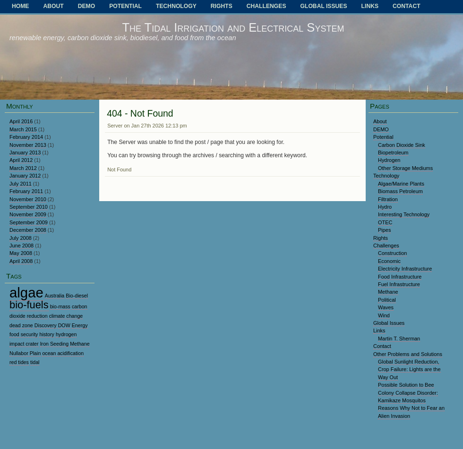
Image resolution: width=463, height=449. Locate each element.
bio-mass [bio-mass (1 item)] (60, 306)
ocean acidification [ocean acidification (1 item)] (63, 353)
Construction (392, 253)
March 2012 (23, 168)
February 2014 (26, 137)
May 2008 (20, 253)
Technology (176, 6)
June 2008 (21, 245)
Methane (388, 292)
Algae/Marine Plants (401, 183)
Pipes (384, 230)
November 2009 (27, 214)
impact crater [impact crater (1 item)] (24, 344)
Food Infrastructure (399, 277)
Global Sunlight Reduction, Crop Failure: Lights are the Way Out (409, 369)
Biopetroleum (393, 152)
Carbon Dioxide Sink (401, 145)
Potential (125, 6)
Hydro (385, 207)
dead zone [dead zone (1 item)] (21, 325)
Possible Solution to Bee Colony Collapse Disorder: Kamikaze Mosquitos (408, 392)
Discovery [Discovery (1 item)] (45, 325)
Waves (386, 307)
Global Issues (323, 6)
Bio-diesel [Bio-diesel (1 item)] (77, 295)
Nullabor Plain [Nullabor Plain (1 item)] (25, 353)
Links (369, 6)
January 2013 (25, 152)
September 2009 (28, 222)
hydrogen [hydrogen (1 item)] (66, 334)
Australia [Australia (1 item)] (54, 295)
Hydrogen (389, 160)
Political (387, 300)
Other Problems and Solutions (407, 354)
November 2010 (27, 199)
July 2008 (20, 238)
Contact (406, 6)
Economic (389, 261)
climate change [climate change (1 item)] (66, 316)
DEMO (86, 6)
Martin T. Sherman (399, 338)
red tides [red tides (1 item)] (19, 362)
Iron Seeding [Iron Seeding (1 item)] (54, 344)
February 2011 (26, 191)
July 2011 (20, 183)
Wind (384, 315)
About (53, 6)
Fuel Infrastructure (399, 284)
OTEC (385, 222)
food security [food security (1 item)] (23, 334)
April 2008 (21, 261)
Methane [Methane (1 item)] (79, 344)
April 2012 (21, 160)
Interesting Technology (403, 214)
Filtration (388, 199)
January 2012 (25, 175)
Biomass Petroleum (400, 191)
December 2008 (27, 230)
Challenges (266, 6)
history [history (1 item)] (46, 334)
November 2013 (27, 145)
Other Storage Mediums (405, 168)
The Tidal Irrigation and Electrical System (233, 27)
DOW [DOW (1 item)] (64, 325)
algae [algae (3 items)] (26, 292)
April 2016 (21, 121)
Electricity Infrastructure (405, 268)
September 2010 (28, 207)
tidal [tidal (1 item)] (35, 362)
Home (20, 6)
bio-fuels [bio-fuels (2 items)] (29, 305)
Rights (221, 6)
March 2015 (23, 129)
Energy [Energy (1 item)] (80, 325)
